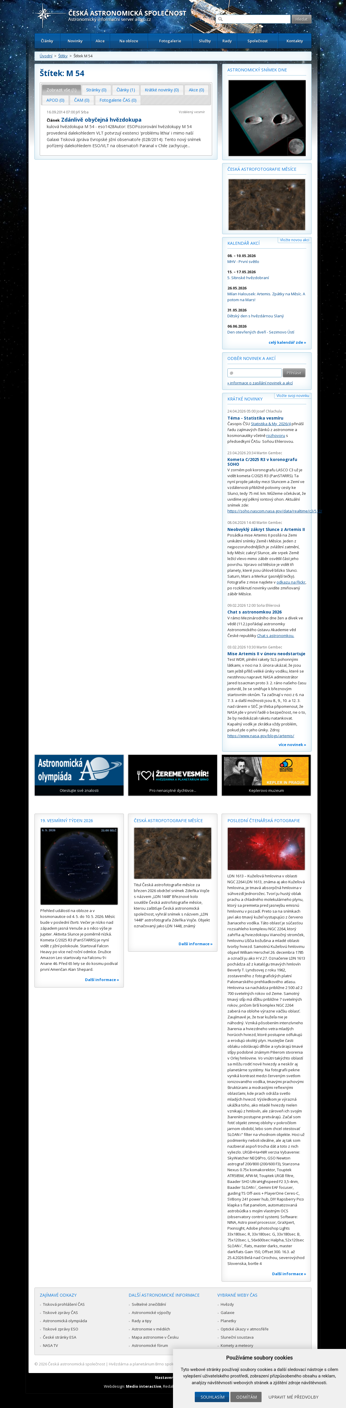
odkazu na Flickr (291, 582)
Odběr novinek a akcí (251, 358)
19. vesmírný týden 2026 (66, 820)
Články (47, 40)
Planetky (228, 1320)
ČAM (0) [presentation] (81, 100)
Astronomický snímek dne (257, 70)
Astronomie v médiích (151, 1329)
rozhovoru (275, 435)
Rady (227, 40)
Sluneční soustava (237, 1337)
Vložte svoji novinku (293, 395)
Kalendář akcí (243, 243)
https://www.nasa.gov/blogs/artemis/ (260, 735)
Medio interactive (143, 1386)
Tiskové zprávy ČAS (60, 1312)
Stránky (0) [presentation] (96, 90)
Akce (100, 40)
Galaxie (227, 1312)
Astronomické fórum (150, 1345)
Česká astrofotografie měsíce (261, 169)
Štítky (63, 55)
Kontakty (295, 40)
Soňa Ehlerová (268, 605)
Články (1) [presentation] (126, 90)
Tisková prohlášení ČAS (64, 1304)
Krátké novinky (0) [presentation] (162, 90)
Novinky (75, 40)
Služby (205, 40)
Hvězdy (227, 1304)
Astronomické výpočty (151, 1312)
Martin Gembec (269, 452)
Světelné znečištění (149, 1304)
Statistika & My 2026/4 (271, 423)
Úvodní (46, 55)
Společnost (257, 40)
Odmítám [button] (246, 1397)
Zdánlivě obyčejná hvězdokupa (101, 119)
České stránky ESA (59, 1337)
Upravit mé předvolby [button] (293, 1397)
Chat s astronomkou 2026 (254, 612)
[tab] (61, 90)
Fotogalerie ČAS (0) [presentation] (118, 100)
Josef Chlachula (269, 411)
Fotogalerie (170, 40)
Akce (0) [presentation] (196, 90)
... (188, 145)
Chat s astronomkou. (275, 635)
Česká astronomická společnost (76, 1364)
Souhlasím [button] (212, 1397)
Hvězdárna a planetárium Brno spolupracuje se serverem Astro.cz (168, 1364)
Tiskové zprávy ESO (60, 1329)
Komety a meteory (237, 1345)
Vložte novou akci (294, 239)
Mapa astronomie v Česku (155, 1337)
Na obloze (128, 40)
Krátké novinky (244, 399)
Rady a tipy (142, 1320)
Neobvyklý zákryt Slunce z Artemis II (266, 529)
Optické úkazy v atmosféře (245, 1329)
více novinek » (292, 744)
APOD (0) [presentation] (55, 100)
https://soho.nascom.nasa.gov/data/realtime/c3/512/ (274, 511)
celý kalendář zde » (287, 342)
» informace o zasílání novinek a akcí (260, 382)
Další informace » (102, 979)
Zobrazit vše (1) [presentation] (61, 90)
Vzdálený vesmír (192, 112)
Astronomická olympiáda (65, 1320)
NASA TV (50, 1345)
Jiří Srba (82, 112)
